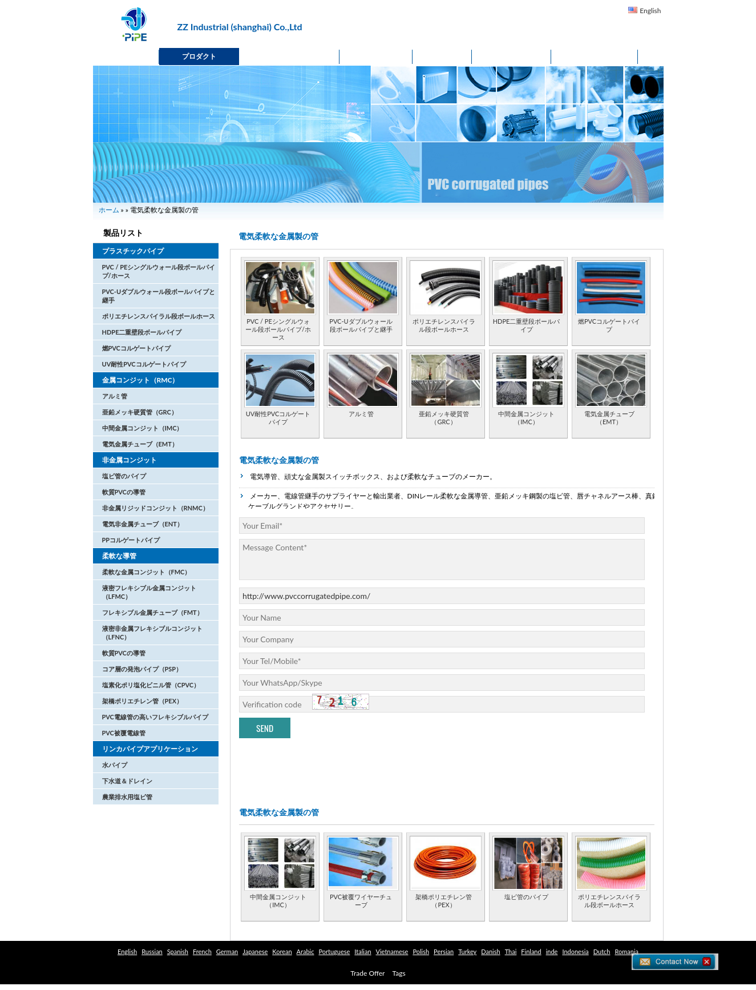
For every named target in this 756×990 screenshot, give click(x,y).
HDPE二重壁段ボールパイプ (142, 332)
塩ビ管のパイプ (124, 476)
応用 (442, 56)
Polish (421, 951)
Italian (362, 951)
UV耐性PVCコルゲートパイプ (144, 364)
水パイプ (114, 764)
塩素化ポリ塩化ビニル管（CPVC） (151, 685)
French (202, 951)
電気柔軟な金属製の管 (279, 460)
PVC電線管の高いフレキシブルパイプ (155, 717)
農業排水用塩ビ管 (127, 796)
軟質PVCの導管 (123, 492)
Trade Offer (367, 973)
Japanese (255, 951)
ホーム (126, 56)
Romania (626, 951)
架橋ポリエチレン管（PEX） (142, 701)
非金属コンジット (129, 460)
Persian (444, 951)
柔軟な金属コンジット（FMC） (146, 572)
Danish (490, 951)
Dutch (602, 951)
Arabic (305, 951)
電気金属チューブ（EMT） (140, 444)
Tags (399, 973)
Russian (152, 951)
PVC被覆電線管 (123, 733)
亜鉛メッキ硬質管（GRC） (139, 412)
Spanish (177, 951)
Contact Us (511, 56)
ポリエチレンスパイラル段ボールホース (158, 316)
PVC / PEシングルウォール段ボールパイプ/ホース (278, 329)
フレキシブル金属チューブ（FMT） (152, 612)
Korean (282, 951)
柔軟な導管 (119, 556)
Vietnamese (392, 951)
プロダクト (199, 56)
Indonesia (575, 951)
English (650, 10)
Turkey (467, 951)
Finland (531, 951)
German (227, 951)
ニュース (376, 56)
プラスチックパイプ (133, 251)
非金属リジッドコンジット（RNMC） (155, 508)
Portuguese (334, 951)
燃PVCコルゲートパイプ (136, 348)
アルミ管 (114, 396)
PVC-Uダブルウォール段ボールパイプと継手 (360, 325)
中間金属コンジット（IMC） (142, 428)
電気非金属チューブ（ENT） (142, 524)
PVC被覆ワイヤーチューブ (361, 900)
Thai (511, 951)
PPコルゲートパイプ (131, 540)
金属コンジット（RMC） (140, 380)
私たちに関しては (289, 56)
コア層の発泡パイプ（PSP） (142, 669)
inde (552, 951)
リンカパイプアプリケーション (150, 748)
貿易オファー (594, 56)
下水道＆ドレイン (127, 780)
